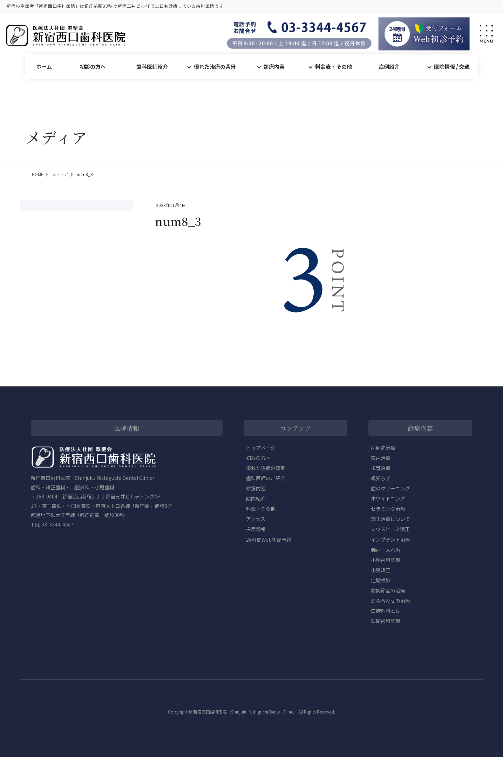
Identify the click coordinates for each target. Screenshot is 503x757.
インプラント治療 (390, 539)
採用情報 (256, 528)
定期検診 (380, 580)
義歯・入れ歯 (385, 549)
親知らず (380, 478)
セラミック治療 (388, 508)
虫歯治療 (380, 457)
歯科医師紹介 (152, 66)
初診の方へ (93, 66)
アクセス (255, 518)
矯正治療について (390, 518)
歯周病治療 (383, 447)
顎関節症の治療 (388, 590)
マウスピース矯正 (390, 528)
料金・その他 (261, 508)
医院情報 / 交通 (452, 66)
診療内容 (274, 66)
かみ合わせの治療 (390, 600)
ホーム (44, 66)
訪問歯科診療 (385, 620)
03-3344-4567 (57, 524)
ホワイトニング (388, 498)
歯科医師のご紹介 (265, 478)
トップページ (261, 447)
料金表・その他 (333, 66)
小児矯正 (380, 570)
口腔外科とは (385, 610)
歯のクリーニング (390, 488)
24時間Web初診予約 (268, 539)
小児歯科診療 (385, 559)
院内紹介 (256, 498)
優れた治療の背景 (215, 66)
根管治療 (380, 467)
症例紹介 (389, 66)
